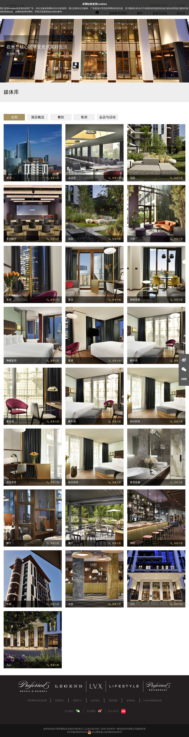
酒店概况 (37, 117)
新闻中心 (77, 700)
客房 (84, 117)
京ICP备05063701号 (77, 732)
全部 (14, 117)
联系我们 (59, 700)
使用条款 (130, 700)
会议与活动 (107, 117)
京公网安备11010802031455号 (105, 732)
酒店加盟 (113, 700)
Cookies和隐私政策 (152, 700)
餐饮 (61, 117)
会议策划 (95, 700)
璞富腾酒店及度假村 (37, 700)
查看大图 (54, 178)
